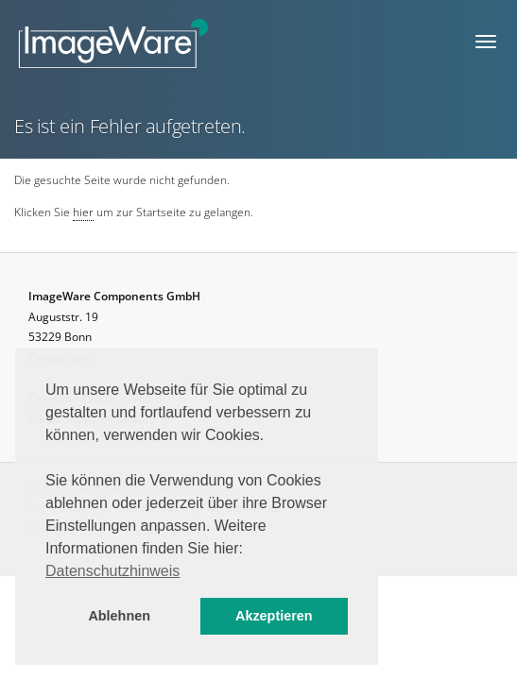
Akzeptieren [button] (274, 615)
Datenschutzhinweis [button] (112, 571)
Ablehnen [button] (119, 615)
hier (83, 212)
